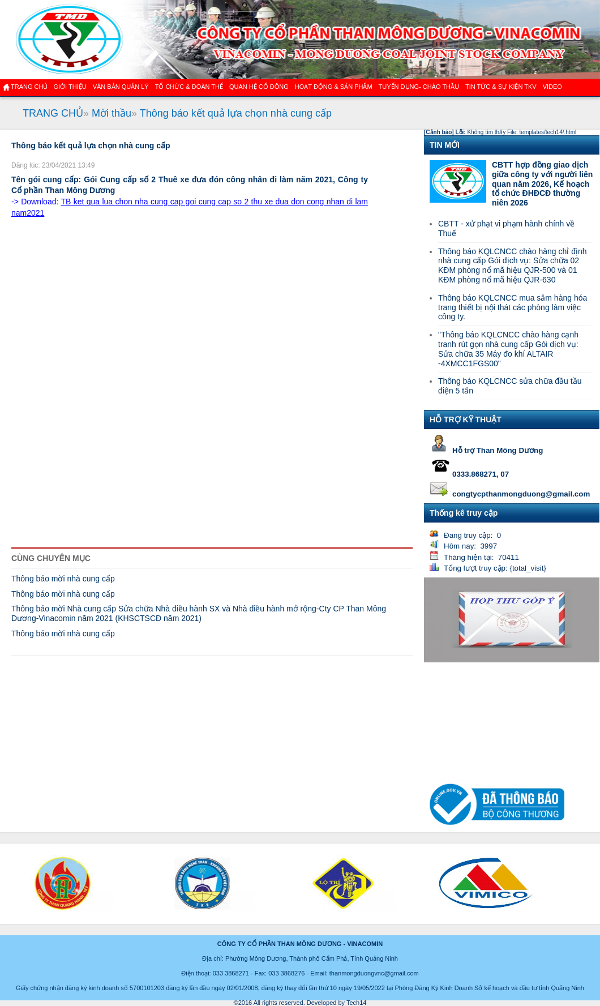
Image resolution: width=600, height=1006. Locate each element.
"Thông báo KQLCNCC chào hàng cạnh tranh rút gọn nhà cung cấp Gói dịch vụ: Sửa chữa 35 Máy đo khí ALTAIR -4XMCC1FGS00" (508, 348)
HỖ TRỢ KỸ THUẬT (466, 419)
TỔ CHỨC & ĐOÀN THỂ (189, 86)
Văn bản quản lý (121, 86)
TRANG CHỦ (53, 113)
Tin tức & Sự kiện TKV (501, 86)
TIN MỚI (445, 144)
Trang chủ (29, 86)
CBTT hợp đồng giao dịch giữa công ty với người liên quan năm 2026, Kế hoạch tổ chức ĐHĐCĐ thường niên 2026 (542, 183)
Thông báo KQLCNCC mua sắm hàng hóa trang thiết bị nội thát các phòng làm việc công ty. (512, 307)
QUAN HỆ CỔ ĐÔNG (259, 86)
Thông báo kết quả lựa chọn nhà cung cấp (236, 113)
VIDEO (552, 86)
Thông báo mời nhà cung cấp (63, 578)
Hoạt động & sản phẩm (333, 86)
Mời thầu (111, 113)
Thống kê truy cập (464, 512)
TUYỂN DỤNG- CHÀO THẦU (419, 86)
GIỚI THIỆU (69, 86)
